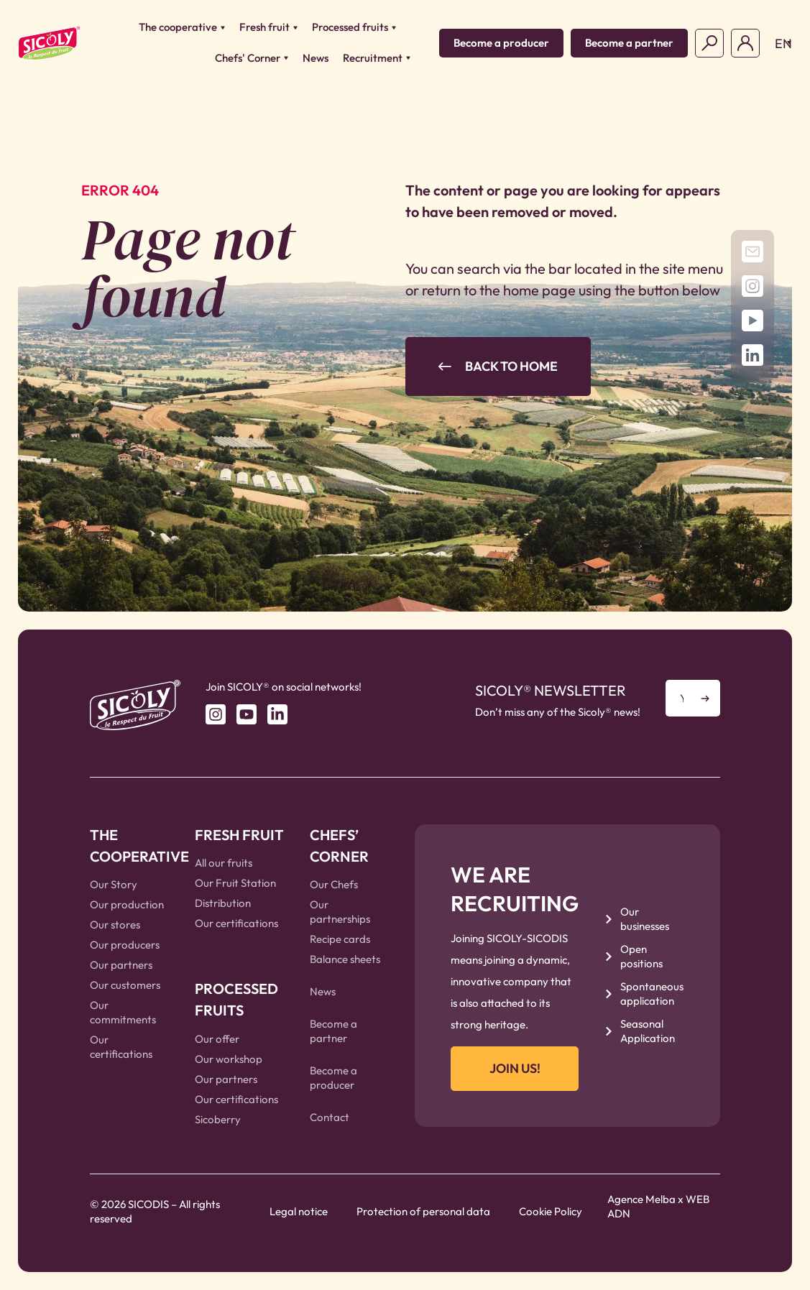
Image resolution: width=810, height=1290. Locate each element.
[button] (779, 43)
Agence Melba (641, 1199)
